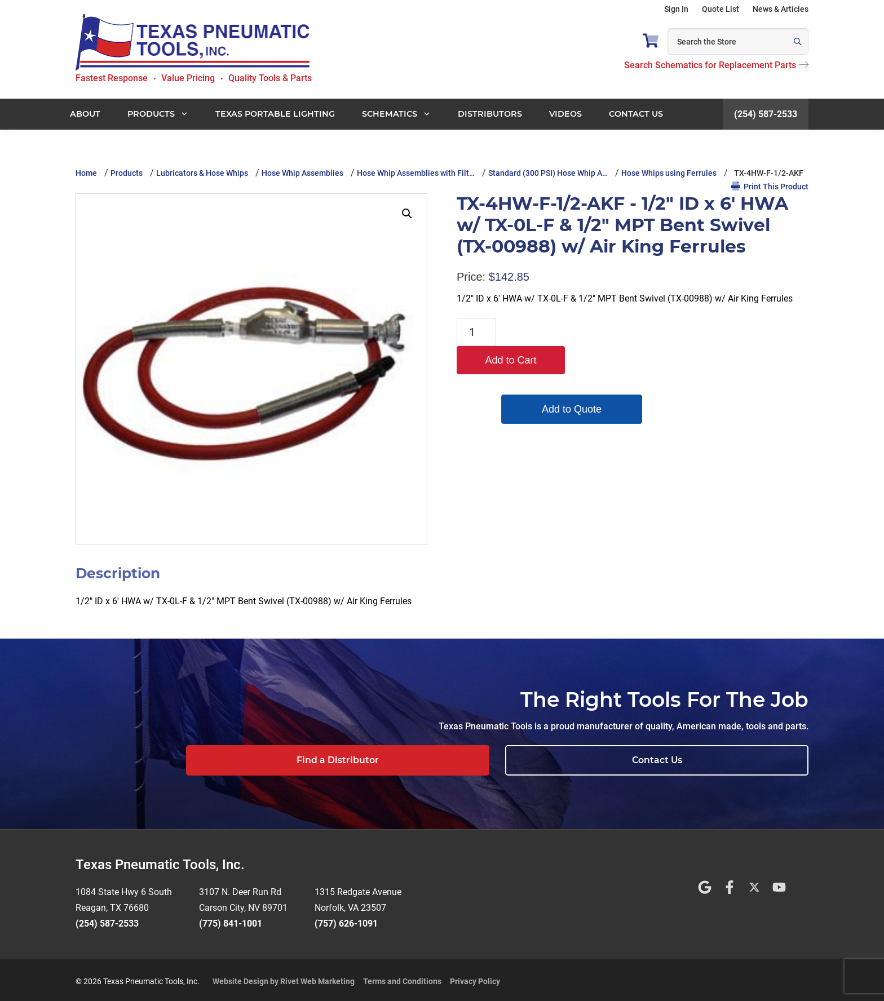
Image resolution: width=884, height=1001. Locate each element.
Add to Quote (555, 381)
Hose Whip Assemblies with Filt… (416, 173)
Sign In (676, 9)
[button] (407, 213)
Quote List (720, 9)
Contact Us (738, 760)
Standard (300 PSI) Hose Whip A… (548, 173)
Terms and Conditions (402, 977)
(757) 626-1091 (346, 920)
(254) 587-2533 (765, 114)
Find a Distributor (581, 760)
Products (127, 173)
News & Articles (780, 9)
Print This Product (769, 186)
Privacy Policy (475, 977)
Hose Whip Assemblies (302, 173)
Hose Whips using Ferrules (669, 173)
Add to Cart (554, 332)
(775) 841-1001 (230, 920)
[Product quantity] (476, 332)
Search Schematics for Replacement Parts (716, 65)
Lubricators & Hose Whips (202, 173)
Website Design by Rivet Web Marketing (284, 977)
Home (86, 173)
